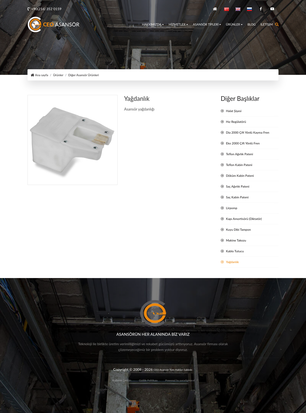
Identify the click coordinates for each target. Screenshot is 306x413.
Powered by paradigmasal (180, 380)
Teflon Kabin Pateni (239, 165)
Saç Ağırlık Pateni (237, 186)
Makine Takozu (236, 240)
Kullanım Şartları (121, 380)
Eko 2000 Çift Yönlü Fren (243, 143)
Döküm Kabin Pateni (240, 175)
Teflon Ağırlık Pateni (239, 154)
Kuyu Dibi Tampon (238, 229)
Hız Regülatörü (236, 122)
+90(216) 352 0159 (44, 9)
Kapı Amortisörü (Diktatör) (244, 219)
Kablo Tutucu (235, 251)
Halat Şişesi (233, 111)
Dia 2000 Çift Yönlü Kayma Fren (247, 132)
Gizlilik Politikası (148, 380)
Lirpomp (231, 208)
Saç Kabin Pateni (237, 197)
